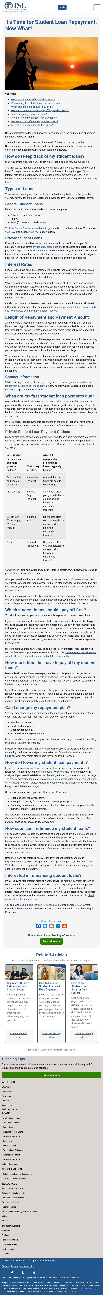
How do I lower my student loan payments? (34, 117)
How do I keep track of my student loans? (33, 99)
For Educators (8, 1249)
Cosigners (7, 1141)
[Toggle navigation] (97, 7)
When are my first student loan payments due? (35, 103)
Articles (5, 1221)
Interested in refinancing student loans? (32, 125)
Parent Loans (8, 1127)
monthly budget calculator (43, 701)
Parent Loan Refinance (12, 1155)
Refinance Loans (9, 1146)
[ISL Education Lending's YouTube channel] (34, 1272)
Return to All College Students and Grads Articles (51, 1049)
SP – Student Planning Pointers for (20, 1211)
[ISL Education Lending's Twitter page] (45, 926)
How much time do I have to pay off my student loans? (40, 110)
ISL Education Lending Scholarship (17, 1174)
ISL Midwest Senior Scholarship (15, 1178)
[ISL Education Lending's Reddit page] (64, 926)
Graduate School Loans (13, 1132)
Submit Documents (10, 1164)
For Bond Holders (9, 1244)
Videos (5, 1216)
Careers (5, 1101)
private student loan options (47, 246)
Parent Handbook (9, 1207)
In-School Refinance (11, 1136)
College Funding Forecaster (13, 1193)
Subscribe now (51, 941)
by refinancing (44, 771)
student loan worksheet (55, 178)
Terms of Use (48, 1277)
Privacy (14, 1266)
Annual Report (8, 1105)
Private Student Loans (11, 1118)
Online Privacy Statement (68, 1277)
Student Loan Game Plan (12, 1188)
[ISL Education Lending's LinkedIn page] (58, 926)
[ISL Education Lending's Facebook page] (38, 926)
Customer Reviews (10, 1109)
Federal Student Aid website (24, 742)
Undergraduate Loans (12, 1123)
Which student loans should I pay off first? (33, 106)
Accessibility (27, 1266)
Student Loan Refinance (13, 1150)
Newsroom (6, 1096)
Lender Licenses (9, 1253)
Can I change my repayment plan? (29, 114)
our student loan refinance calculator (44, 904)
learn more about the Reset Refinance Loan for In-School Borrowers (41, 841)
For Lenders (7, 1235)
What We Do (7, 1091)
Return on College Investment (14, 1198)
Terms (5, 1266)
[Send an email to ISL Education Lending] (51, 926)
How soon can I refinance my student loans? (34, 121)
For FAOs (6, 1231)
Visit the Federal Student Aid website (25, 228)
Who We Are (7, 1087)
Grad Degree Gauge (10, 1202)
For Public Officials (10, 1240)
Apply (62, 7)
